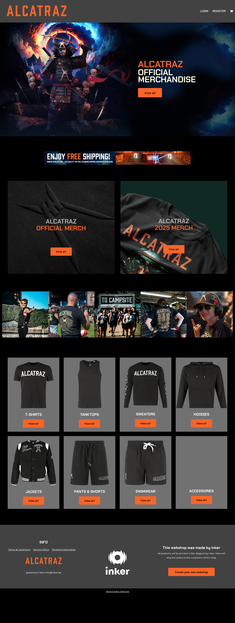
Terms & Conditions (19, 549)
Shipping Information (64, 549)
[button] (231, 11)
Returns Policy (41, 549)
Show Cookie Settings (117, 591)
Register (219, 11)
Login (204, 11)
